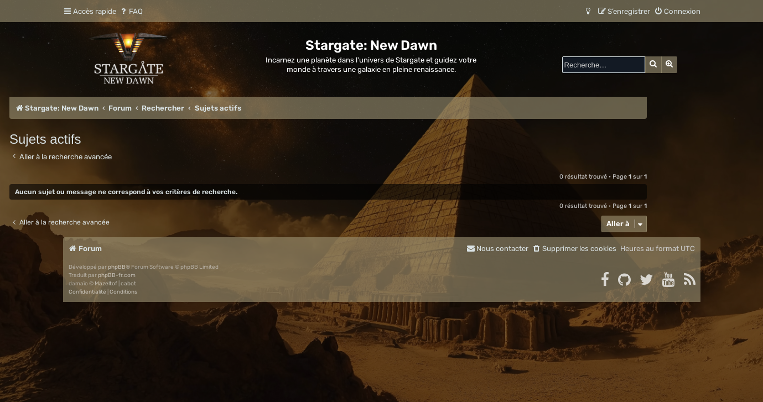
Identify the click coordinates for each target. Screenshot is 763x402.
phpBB (117, 267)
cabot (128, 283)
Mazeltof (106, 283)
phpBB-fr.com (117, 275)
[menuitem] (131, 11)
